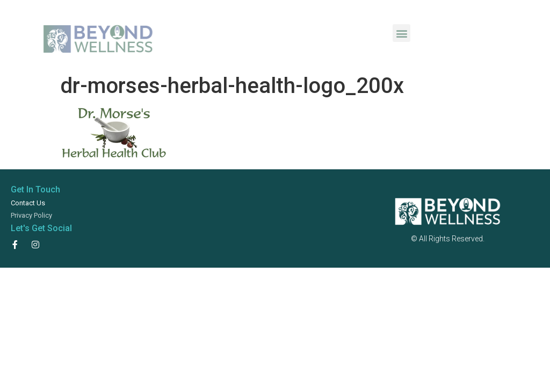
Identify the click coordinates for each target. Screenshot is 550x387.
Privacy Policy (31, 215)
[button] (401, 33)
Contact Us (28, 203)
